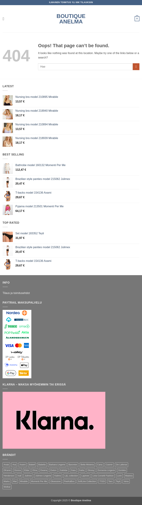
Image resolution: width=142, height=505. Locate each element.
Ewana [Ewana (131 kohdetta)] (43, 470)
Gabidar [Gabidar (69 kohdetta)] (64, 470)
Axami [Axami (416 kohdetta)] (23, 464)
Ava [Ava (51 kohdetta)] (14, 464)
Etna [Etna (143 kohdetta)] (35, 470)
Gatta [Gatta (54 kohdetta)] (81, 470)
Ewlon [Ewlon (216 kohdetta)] (54, 470)
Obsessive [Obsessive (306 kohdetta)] (55, 481)
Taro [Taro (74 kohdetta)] (110, 481)
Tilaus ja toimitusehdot (16, 293)
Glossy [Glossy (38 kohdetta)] (91, 470)
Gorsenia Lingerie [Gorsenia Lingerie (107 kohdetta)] (106, 470)
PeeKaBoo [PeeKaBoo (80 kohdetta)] (69, 481)
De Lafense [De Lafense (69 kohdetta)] (121, 464)
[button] (5, 19)
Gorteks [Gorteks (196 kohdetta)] (122, 470)
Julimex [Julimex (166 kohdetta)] (28, 475)
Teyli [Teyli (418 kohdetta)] (118, 481)
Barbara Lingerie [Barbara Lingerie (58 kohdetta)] (57, 464)
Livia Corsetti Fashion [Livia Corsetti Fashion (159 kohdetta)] (103, 475)
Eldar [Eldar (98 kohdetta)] (26, 470)
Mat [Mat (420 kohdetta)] (15, 481)
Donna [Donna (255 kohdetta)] (17, 470)
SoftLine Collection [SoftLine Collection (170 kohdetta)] (87, 481)
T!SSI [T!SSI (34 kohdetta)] (102, 481)
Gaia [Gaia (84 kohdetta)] (73, 470)
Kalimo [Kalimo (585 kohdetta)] (57, 475)
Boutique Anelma (71, 18)
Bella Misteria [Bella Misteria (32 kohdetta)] (87, 464)
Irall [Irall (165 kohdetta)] (19, 475)
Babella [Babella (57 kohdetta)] (42, 464)
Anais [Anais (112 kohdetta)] (6, 464)
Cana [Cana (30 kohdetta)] (99, 464)
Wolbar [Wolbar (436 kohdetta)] (7, 487)
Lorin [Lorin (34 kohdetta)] (119, 475)
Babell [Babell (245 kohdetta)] (32, 464)
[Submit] (136, 66)
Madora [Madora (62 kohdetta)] (129, 475)
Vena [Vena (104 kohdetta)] (126, 481)
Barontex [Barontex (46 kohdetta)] (73, 464)
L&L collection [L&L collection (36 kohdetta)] (71, 475)
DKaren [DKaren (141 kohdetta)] (7, 470)
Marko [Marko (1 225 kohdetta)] (7, 481)
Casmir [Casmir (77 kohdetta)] (109, 464)
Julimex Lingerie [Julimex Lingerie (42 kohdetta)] (43, 475)
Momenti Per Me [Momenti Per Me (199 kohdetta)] (39, 481)
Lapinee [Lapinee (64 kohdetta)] (85, 475)
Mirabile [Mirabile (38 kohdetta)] (24, 481)
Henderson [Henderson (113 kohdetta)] (9, 475)
